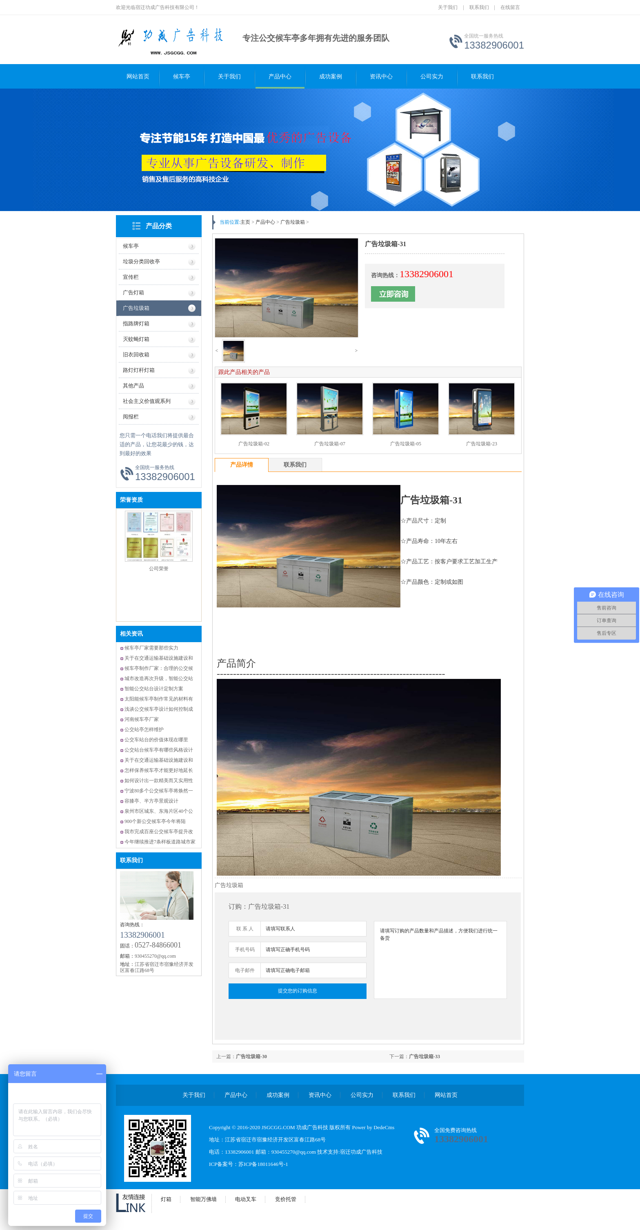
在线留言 (510, 7)
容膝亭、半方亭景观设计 (151, 801)
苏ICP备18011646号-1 (263, 1164)
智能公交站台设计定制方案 (153, 689)
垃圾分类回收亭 (141, 261)
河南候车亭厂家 (141, 719)
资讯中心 (381, 76)
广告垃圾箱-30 (251, 1056)
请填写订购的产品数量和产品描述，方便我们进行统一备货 (440, 960)
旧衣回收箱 (136, 354)
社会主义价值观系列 (147, 401)
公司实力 (431, 76)
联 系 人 (244, 929)
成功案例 (330, 76)
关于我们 (448, 7)
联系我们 (479, 7)
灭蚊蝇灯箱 (136, 339)
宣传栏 (131, 277)
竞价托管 (285, 1199)
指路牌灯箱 (136, 323)
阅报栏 (131, 417)
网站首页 (138, 76)
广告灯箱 (133, 292)
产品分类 (159, 225)
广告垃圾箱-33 (424, 1056)
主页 (245, 222)
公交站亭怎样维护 (144, 729)
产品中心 (280, 76)
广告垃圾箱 (136, 308)
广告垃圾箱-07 (329, 444)
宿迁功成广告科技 (361, 1152)
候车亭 (181, 76)
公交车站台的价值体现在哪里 (156, 740)
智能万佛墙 (203, 1199)
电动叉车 (245, 1199)
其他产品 (133, 386)
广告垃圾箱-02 (253, 444)
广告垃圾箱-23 (481, 444)
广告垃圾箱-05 (405, 444)
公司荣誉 (159, 569)
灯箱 (166, 1199)
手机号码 (245, 949)
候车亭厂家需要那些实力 (151, 648)
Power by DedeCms (373, 1127)
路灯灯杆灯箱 (139, 370)
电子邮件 (245, 970)
